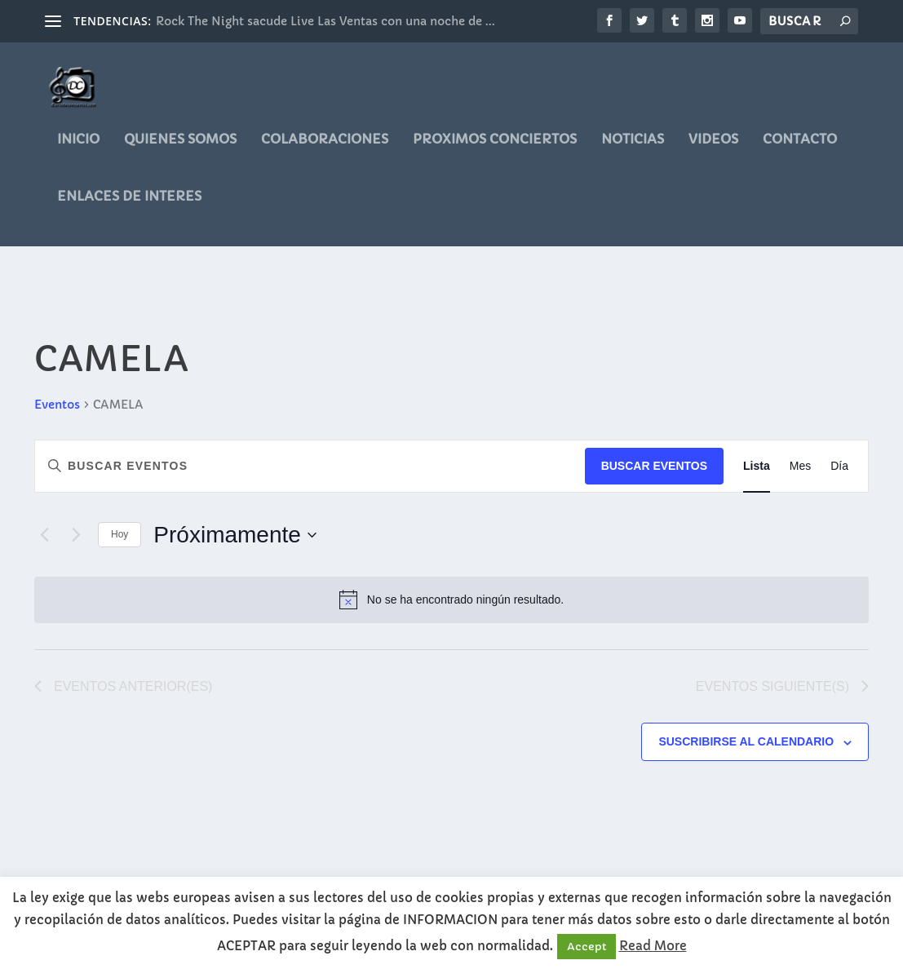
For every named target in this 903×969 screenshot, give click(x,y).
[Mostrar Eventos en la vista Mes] (800, 466)
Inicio (78, 151)
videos (713, 151)
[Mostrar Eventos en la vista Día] (839, 466)
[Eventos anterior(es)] (44, 535)
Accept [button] (586, 947)
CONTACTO (800, 151)
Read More (653, 946)
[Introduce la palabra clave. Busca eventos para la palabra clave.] (310, 466)
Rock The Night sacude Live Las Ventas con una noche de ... (325, 21)
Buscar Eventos (654, 465)
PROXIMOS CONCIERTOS (495, 151)
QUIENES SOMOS (180, 151)
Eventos (57, 404)
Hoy (119, 535)
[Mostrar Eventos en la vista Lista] (756, 466)
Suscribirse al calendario (746, 742)
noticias (632, 151)
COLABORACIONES (324, 151)
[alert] (451, 600)
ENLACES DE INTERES (129, 208)
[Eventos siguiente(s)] (76, 535)
